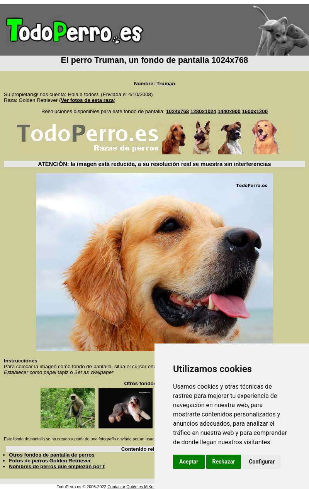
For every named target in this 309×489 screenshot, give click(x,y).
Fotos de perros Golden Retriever (50, 461)
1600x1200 (255, 111)
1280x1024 (203, 111)
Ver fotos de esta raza (87, 100)
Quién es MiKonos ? (144, 486)
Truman (165, 83)
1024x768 (177, 111)
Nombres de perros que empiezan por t (56, 466)
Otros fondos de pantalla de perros (51, 455)
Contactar (116, 486)
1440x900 (228, 111)
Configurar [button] (262, 462)
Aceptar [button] (189, 462)
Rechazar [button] (223, 462)
